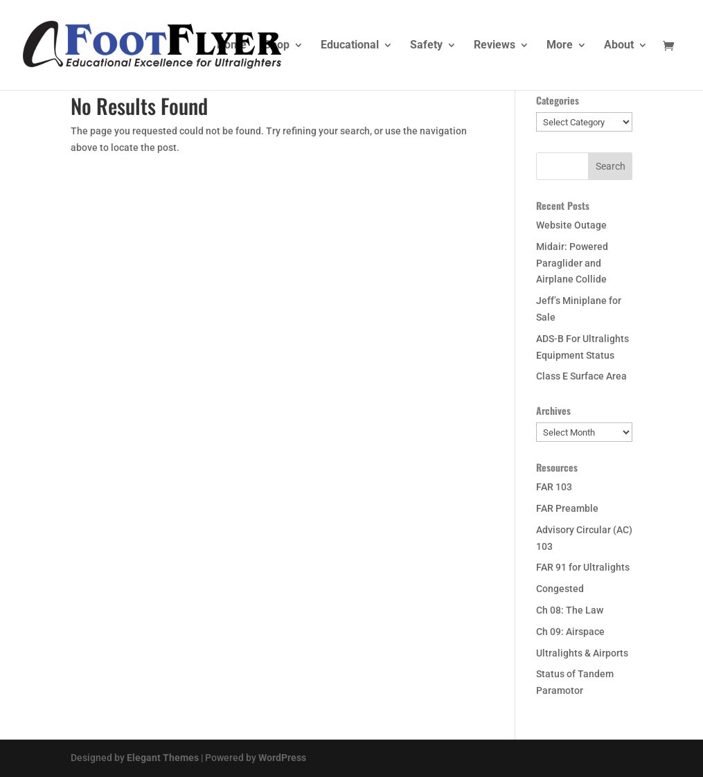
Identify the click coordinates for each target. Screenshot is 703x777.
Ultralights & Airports (582, 653)
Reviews (494, 45)
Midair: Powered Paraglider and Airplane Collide (572, 263)
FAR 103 (554, 486)
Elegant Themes (163, 757)
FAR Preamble (567, 508)
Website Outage (571, 225)
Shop (277, 45)
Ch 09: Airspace (570, 631)
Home (232, 45)
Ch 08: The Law (569, 610)
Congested (560, 588)
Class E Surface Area (581, 376)
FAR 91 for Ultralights (583, 567)
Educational (350, 45)
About (619, 45)
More (559, 45)
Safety (426, 45)
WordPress (282, 757)
